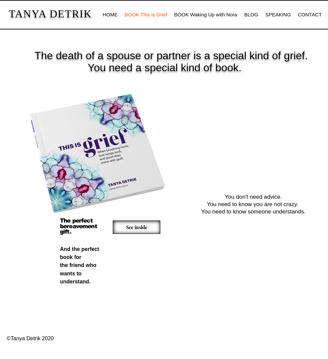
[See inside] (136, 227)
